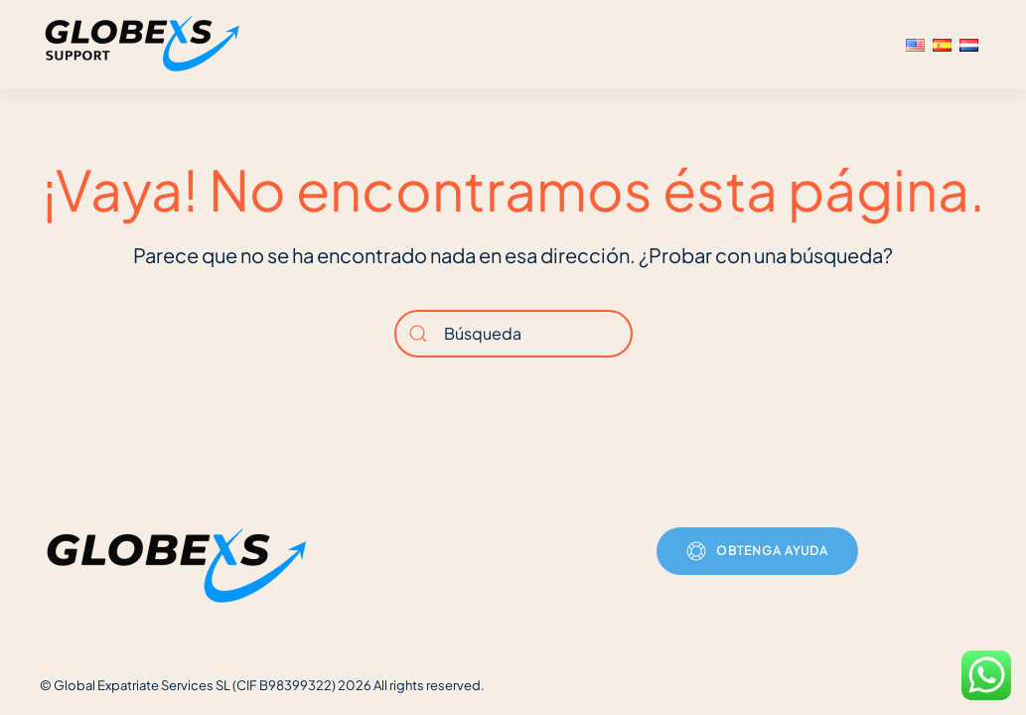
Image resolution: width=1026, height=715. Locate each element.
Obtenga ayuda (757, 551)
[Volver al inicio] (145, 44)
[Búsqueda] (513, 334)
